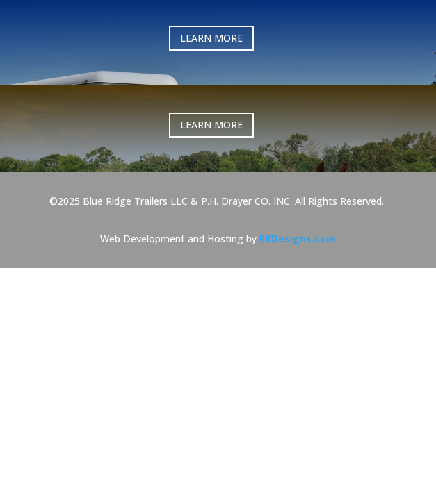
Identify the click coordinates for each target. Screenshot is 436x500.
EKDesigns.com (297, 210)
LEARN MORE (218, 37)
